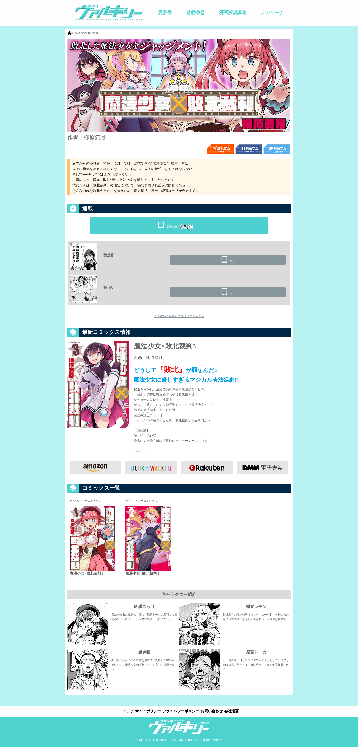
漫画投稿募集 (232, 12)
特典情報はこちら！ (148, 456)
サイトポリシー (147, 716)
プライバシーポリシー (181, 716)
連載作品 (195, 12)
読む (262, 262)
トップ (126, 716)
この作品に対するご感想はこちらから (179, 319)
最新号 (164, 12)
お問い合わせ (213, 716)
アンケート (272, 12)
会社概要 (233, 716)
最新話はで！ (183, 225)
